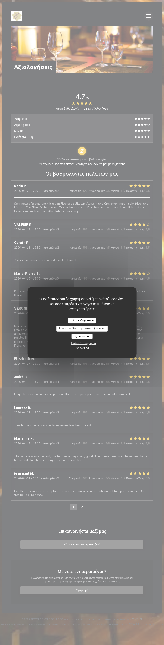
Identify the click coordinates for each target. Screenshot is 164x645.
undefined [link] (82, 348)
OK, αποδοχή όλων (82, 320)
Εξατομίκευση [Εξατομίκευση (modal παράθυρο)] (82, 336)
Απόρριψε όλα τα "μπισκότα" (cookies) (82, 328)
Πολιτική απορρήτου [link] (83, 343)
